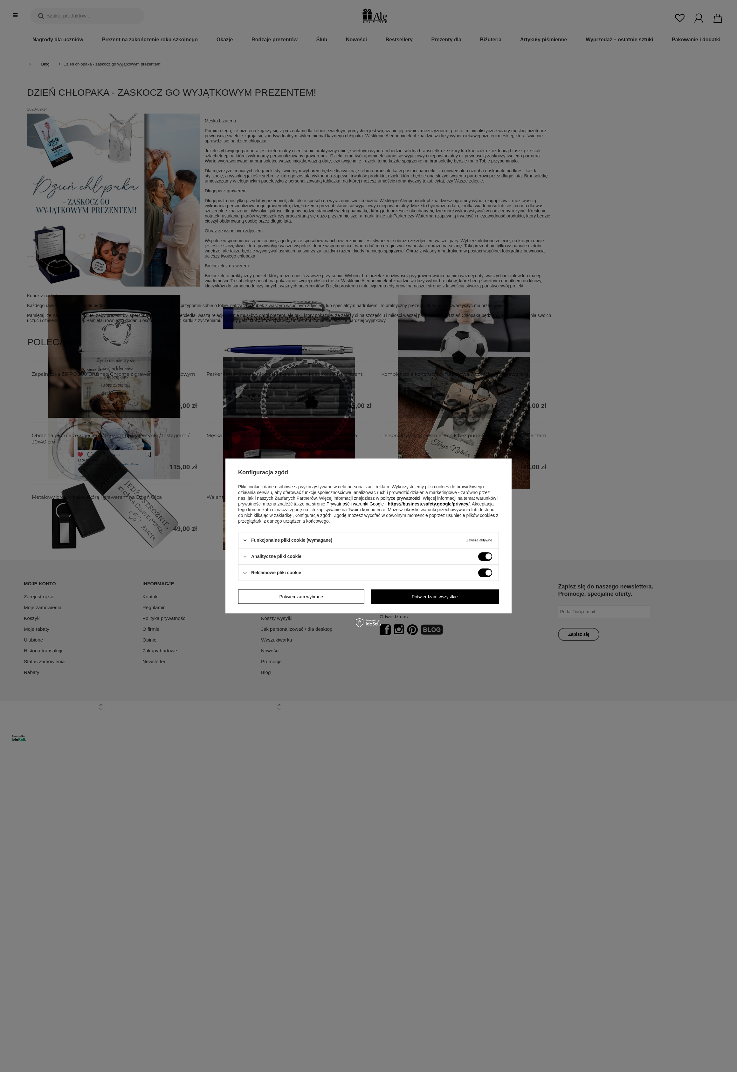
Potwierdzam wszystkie (435, 596)
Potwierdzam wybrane (301, 596)
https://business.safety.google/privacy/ (429, 503)
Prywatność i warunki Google (355, 503)
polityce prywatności (400, 498)
